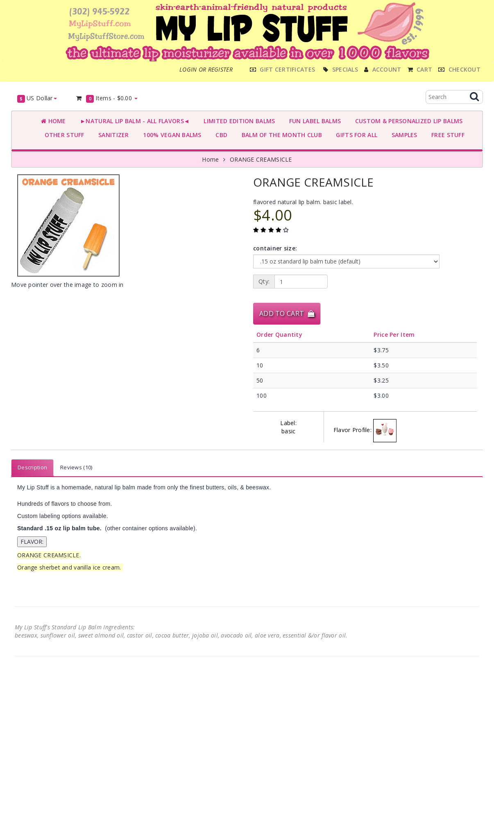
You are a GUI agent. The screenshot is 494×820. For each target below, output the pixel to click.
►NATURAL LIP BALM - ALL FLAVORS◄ (133, 121)
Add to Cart (286, 313)
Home (53, 121)
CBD (219, 135)
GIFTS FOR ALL (355, 135)
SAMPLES (402, 135)
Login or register (206, 69)
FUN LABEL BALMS (313, 121)
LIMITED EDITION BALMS (237, 121)
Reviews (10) (76, 467)
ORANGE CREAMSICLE (261, 159)
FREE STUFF (446, 135)
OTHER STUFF (62, 135)
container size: (275, 248)
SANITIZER (112, 135)
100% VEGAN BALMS (171, 135)
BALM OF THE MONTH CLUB (280, 135)
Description (32, 467)
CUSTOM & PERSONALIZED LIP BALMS (406, 121)
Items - (106, 98)
